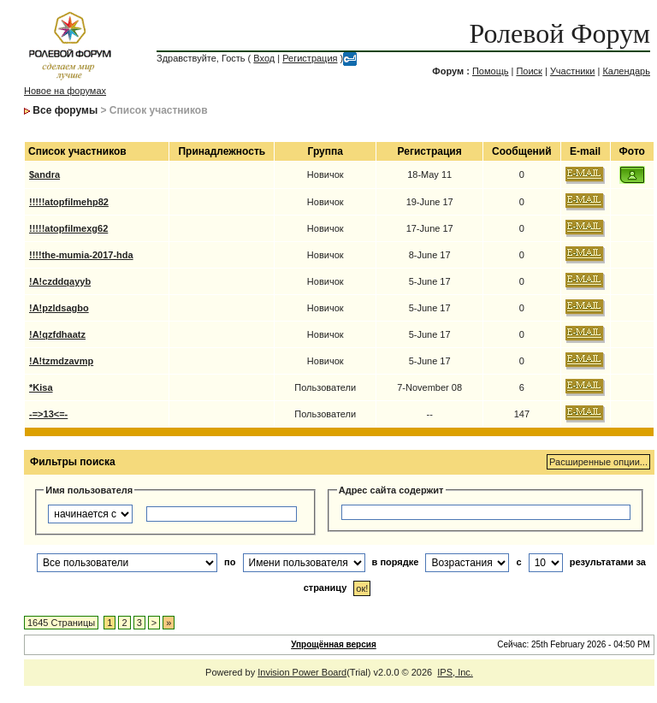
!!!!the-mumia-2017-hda (81, 255)
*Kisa (41, 387)
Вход (264, 58)
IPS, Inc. (455, 672)
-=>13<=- (48, 414)
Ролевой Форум (560, 33)
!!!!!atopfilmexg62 (68, 228)
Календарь (626, 71)
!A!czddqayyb (60, 281)
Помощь (490, 71)
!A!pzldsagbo (59, 308)
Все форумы (65, 110)
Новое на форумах (65, 91)
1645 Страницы (61, 622)
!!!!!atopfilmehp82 (69, 202)
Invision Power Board (301, 672)
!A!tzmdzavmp (61, 361)
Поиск (529, 71)
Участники (572, 71)
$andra (44, 174)
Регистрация (309, 58)
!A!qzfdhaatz (57, 334)
